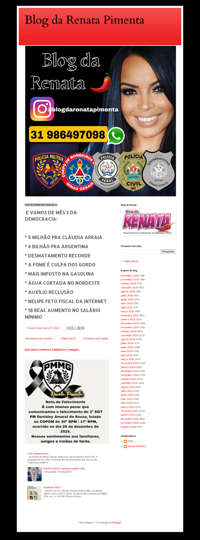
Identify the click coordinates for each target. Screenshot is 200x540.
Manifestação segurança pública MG (64, 468)
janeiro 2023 (128, 414)
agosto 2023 (128, 387)
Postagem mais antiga (95, 338)
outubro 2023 (128, 379)
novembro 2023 (130, 375)
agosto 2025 (128, 291)
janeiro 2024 (128, 367)
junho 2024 (127, 347)
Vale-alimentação (38, 453)
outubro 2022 (128, 426)
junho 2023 (127, 394)
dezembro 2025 (130, 275)
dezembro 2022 (130, 418)
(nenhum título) (52, 487)
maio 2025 (127, 303)
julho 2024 (127, 343)
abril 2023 (126, 402)
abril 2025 (126, 307)
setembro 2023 (129, 383)
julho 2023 (127, 391)
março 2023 (127, 407)
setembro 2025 (129, 287)
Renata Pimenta (136, 446)
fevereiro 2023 (130, 410)
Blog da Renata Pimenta (84, 20)
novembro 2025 (130, 279)
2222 (130, 441)
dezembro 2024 (130, 323)
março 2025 (127, 311)
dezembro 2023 (130, 371)
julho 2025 (127, 295)
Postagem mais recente (39, 338)
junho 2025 (127, 299)
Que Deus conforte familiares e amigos (52, 349)
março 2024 (128, 359)
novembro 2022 (130, 422)
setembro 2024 (129, 335)
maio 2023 (127, 399)
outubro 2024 (128, 331)
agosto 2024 (128, 339)
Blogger (117, 522)
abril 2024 (126, 355)
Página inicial (68, 338)
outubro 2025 (128, 283)
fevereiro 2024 (130, 363)
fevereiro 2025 (130, 315)
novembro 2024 (130, 327)
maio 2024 (127, 351)
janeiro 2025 (128, 319)
